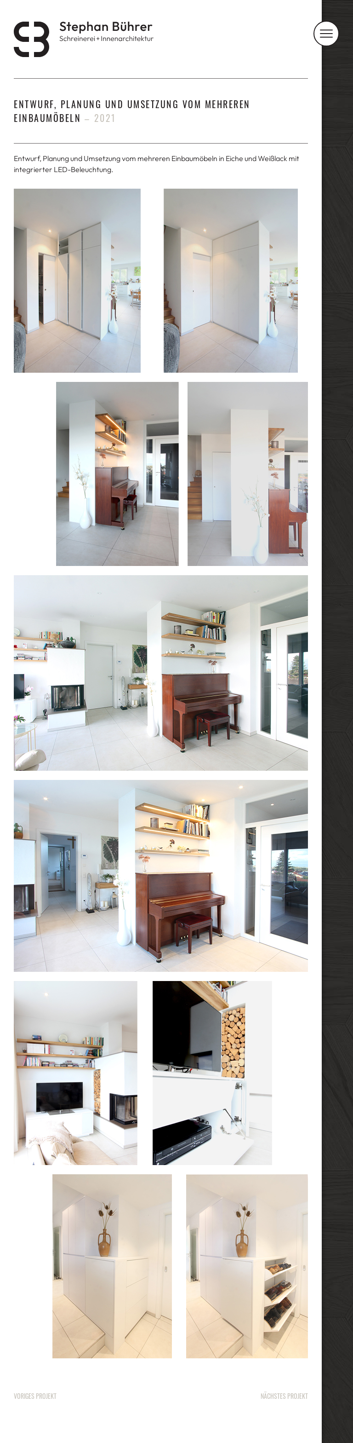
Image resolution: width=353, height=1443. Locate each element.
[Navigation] (326, 33)
